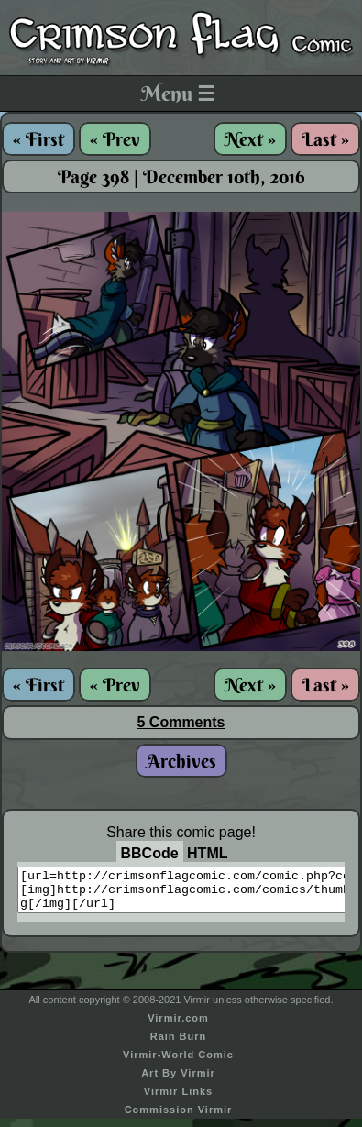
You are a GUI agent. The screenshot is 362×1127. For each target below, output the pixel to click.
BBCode (150, 853)
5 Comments (181, 722)
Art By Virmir (178, 1081)
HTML (207, 853)
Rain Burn (178, 1044)
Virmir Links (178, 1099)
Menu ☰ (178, 93)
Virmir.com (178, 1026)
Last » (325, 138)
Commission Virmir (179, 1117)
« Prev (115, 138)
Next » (250, 138)
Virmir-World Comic (178, 1062)
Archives (181, 760)
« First (38, 138)
